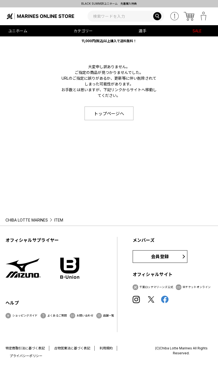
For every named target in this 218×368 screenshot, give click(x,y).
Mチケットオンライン (197, 287)
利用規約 (106, 348)
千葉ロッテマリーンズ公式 (156, 287)
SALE (197, 30)
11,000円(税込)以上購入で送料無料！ (109, 41)
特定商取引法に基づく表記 (25, 348)
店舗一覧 (108, 315)
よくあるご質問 (57, 315)
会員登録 (160, 256)
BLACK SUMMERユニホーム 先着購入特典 (109, 3)
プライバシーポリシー (26, 356)
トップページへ (109, 113)
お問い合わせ (85, 315)
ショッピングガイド (25, 315)
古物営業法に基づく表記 (72, 348)
